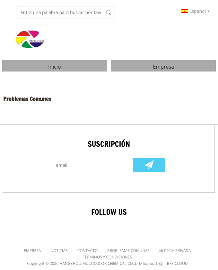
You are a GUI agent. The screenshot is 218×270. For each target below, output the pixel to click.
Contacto (87, 250)
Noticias (58, 250)
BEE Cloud (177, 263)
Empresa (163, 66)
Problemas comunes (128, 250)
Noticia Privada (175, 250)
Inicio (54, 66)
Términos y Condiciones (107, 257)
